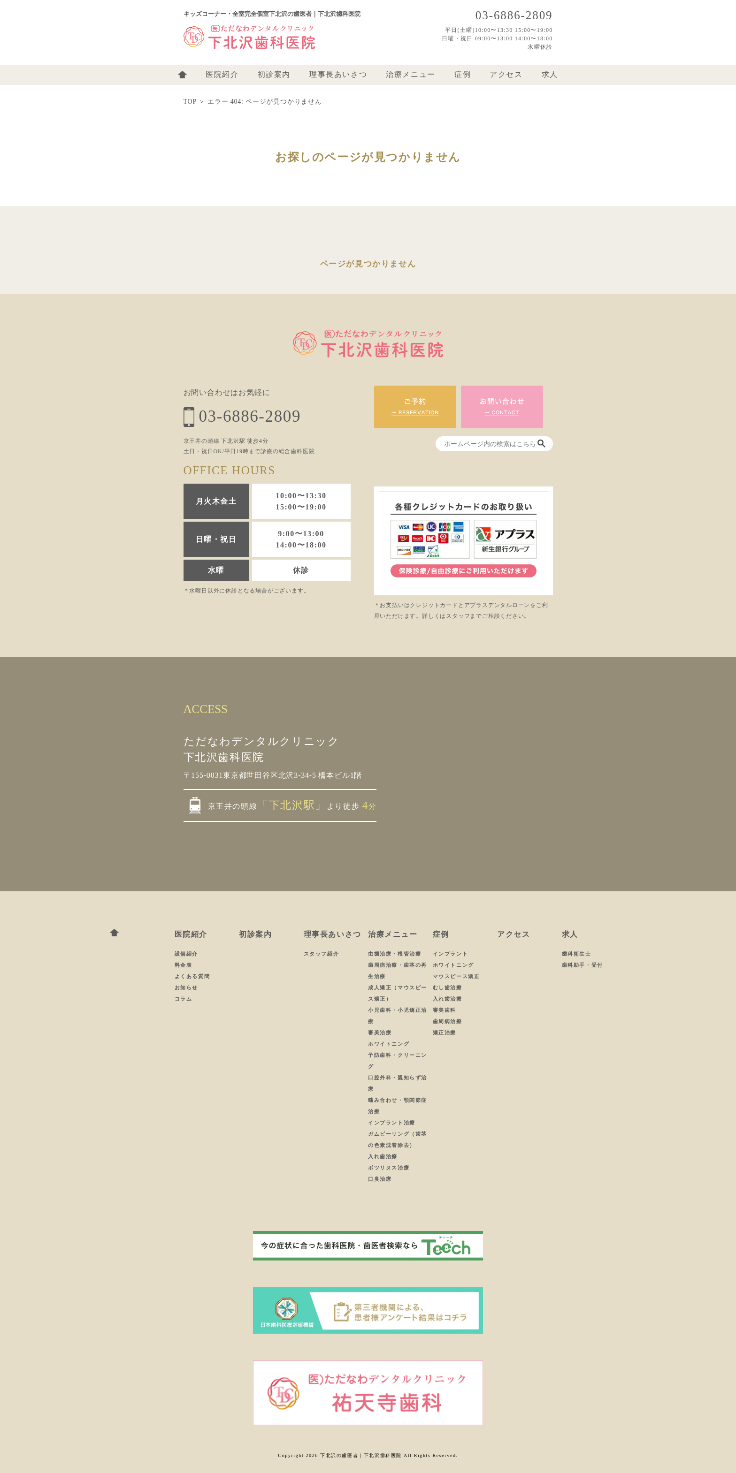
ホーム (182, 74)
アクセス (506, 74)
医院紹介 (222, 74)
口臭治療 (379, 1179)
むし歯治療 (447, 987)
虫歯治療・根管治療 (394, 954)
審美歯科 (444, 1010)
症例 (462, 74)
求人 (550, 74)
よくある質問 (192, 976)
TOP (190, 101)
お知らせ (186, 987)
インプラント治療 (391, 1122)
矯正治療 (444, 1032)
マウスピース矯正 (456, 976)
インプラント (450, 954)
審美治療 (379, 1032)
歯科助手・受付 (582, 965)
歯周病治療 (447, 1021)
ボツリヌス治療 (388, 1167)
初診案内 (274, 74)
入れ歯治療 (383, 1156)
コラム (183, 999)
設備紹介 (186, 954)
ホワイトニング (388, 1044)
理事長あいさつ (338, 74)
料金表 (183, 965)
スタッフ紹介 (321, 954)
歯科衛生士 (576, 954)
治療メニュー (411, 74)
